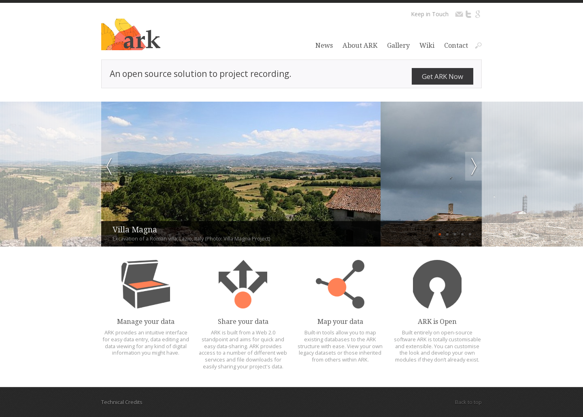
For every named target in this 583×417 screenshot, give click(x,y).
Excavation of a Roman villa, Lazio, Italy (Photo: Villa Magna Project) (191, 238)
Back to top (468, 402)
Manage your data (145, 322)
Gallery (398, 45)
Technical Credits (122, 402)
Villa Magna (135, 230)
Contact (456, 45)
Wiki (426, 45)
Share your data (243, 322)
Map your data (340, 322)
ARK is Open (437, 322)
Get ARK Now (442, 76)
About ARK (360, 45)
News (324, 45)
